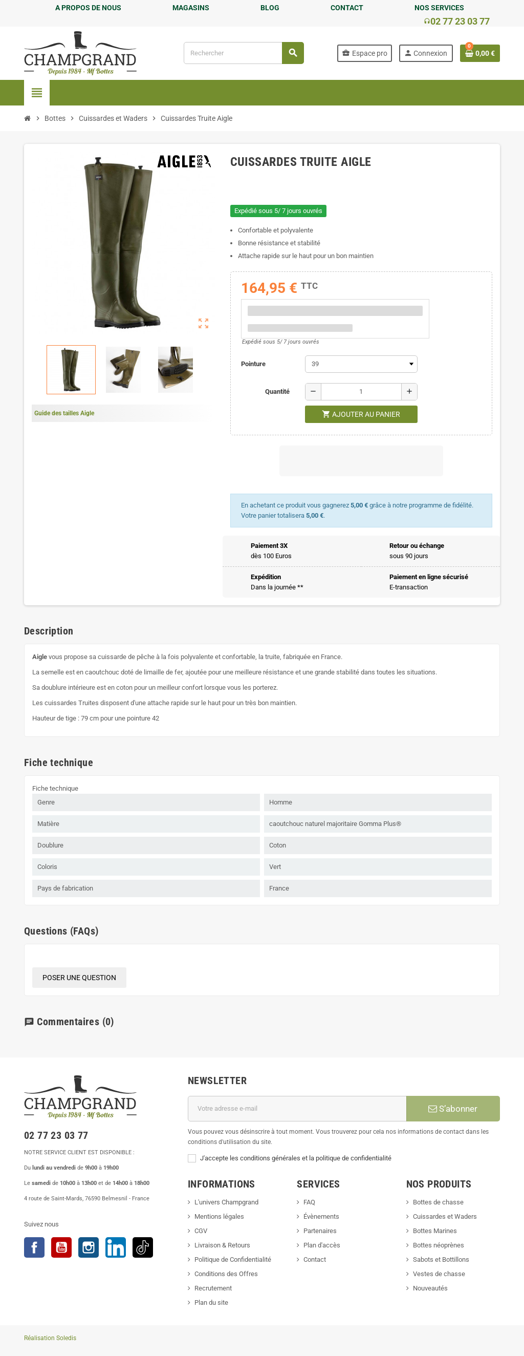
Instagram (88, 1247)
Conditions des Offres (226, 1274)
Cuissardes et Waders (445, 1216)
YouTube (61, 1247)
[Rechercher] (244, 53)
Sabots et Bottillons (441, 1259)
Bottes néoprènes (438, 1245)
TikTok (143, 1247)
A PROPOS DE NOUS (88, 8)
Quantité (277, 391)
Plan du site (211, 1302)
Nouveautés (430, 1288)
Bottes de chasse (438, 1202)
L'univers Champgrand (226, 1202)
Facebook (34, 1247)
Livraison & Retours (222, 1245)
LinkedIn (115, 1247)
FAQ (309, 1202)
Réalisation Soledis (50, 1338)
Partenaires (320, 1231)
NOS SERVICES (439, 8)
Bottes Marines (435, 1231)
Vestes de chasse (439, 1274)
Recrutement (213, 1288)
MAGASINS (190, 8)
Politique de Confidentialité (232, 1259)
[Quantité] (361, 392)
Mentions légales (219, 1216)
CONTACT (347, 8)
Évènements (321, 1216)
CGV (200, 1231)
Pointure (253, 364)
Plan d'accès (321, 1245)
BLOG (269, 8)
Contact (314, 1259)
